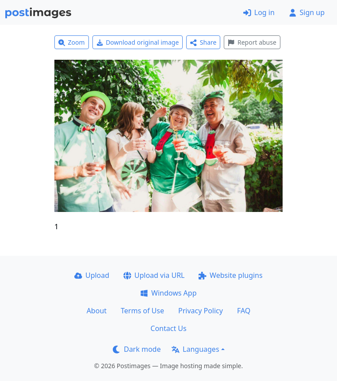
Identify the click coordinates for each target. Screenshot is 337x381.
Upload (91, 275)
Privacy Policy (200, 311)
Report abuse (252, 42)
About (97, 311)
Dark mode (137, 349)
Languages (195, 349)
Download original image (137, 42)
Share (203, 42)
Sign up (307, 12)
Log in (259, 12)
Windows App (168, 293)
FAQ (243, 311)
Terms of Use (142, 311)
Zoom (71, 42)
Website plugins (230, 275)
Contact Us (168, 328)
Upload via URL (153, 275)
